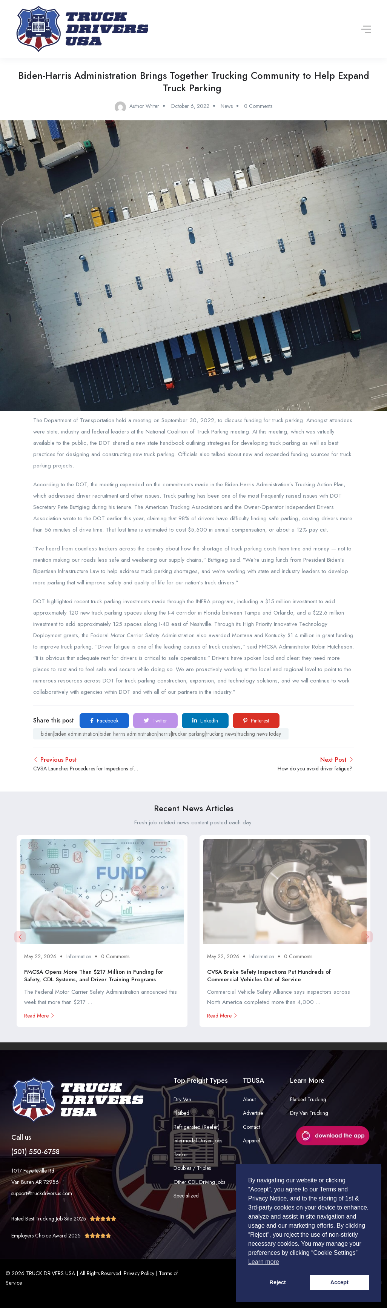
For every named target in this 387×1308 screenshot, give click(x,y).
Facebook (104, 720)
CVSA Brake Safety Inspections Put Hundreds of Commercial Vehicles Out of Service (269, 976)
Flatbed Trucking (308, 1099)
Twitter (155, 720)
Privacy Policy (139, 1273)
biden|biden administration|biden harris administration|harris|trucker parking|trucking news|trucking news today (161, 734)
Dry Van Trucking (309, 1113)
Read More (39, 1015)
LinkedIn (205, 720)
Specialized (186, 1195)
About (249, 1099)
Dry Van (182, 1099)
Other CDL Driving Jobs (199, 1182)
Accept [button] (339, 1282)
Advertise (253, 1113)
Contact (251, 1127)
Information (78, 956)
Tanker (181, 1154)
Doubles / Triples (192, 1168)
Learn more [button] (263, 1262)
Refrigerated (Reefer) (197, 1127)
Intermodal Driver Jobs (198, 1140)
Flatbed (181, 1113)
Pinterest (256, 720)
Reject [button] (278, 1282)
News (227, 106)
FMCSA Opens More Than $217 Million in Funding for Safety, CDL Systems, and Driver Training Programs (93, 976)
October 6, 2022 (189, 106)
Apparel (251, 1140)
